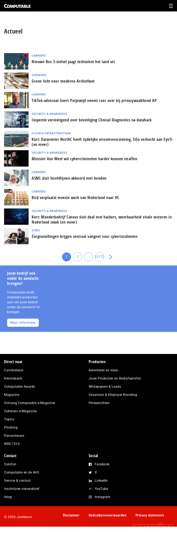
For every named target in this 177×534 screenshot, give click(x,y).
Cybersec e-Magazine (20, 411)
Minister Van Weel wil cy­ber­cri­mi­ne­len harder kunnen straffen (84, 158)
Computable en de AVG (21, 472)
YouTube (101, 489)
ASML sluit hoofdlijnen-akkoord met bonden (69, 178)
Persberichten (99, 403)
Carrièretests (13, 370)
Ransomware (14, 436)
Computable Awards (19, 386)
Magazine (11, 395)
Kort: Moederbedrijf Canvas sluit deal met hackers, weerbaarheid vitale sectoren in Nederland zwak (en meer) (102, 219)
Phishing (11, 427)
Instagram (102, 497)
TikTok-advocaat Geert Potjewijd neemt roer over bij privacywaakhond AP (94, 100)
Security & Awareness (49, 113)
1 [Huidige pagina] (68, 258)
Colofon (10, 464)
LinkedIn (101, 481)
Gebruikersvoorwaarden (108, 515)
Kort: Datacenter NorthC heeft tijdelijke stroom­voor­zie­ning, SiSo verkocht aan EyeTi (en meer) (102, 142)
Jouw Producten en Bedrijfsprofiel (115, 378)
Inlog (8, 497)
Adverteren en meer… (104, 370)
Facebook (102, 464)
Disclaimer (71, 515)
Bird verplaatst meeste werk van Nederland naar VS (75, 197)
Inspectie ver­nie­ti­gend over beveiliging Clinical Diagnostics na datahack (91, 120)
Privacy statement (150, 515)
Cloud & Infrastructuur (51, 133)
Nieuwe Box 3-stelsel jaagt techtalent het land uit (73, 61)
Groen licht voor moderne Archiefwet (63, 81)
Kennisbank (13, 378)
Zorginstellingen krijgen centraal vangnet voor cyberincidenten (84, 236)
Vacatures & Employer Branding (113, 395)
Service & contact (17, 481)
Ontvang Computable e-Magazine (29, 403)
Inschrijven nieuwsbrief (22, 489)
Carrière (39, 55)
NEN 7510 (11, 444)
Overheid (39, 75)
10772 (99, 258)
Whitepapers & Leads (105, 386)
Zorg (36, 230)
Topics (9, 419)
